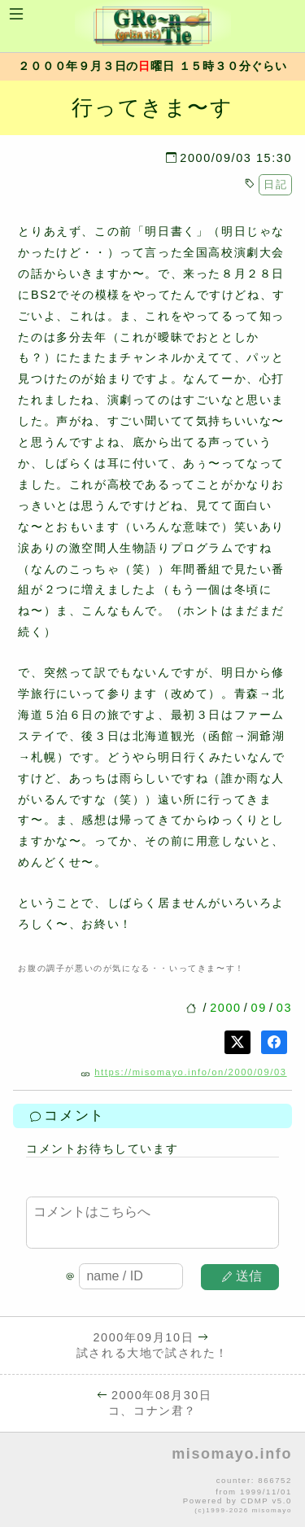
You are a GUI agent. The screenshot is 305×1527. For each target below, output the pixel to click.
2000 (225, 1007)
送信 (242, 1276)
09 (259, 1007)
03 (284, 1007)
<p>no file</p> (152, 1480)
